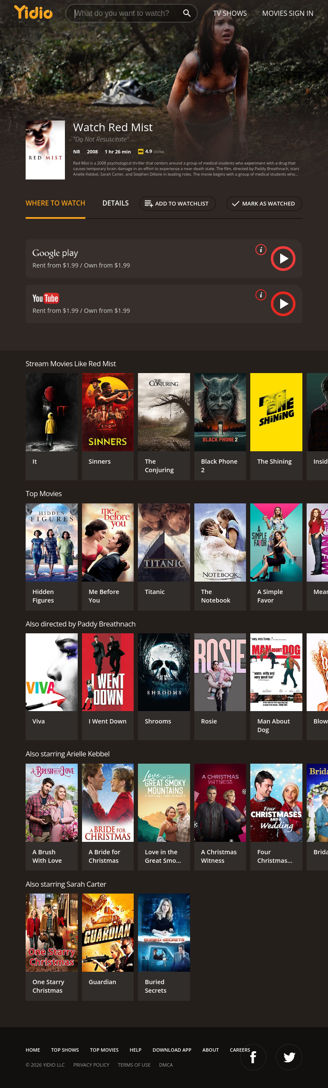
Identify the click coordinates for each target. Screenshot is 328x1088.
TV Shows (230, 13)
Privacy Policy (91, 1065)
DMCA (166, 1065)
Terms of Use (134, 1065)
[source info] (259, 249)
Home (33, 1050)
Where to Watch (55, 203)
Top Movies (104, 1050)
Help (136, 1050)
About (210, 1050)
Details (115, 203)
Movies (274, 13)
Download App (171, 1050)
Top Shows (65, 1050)
